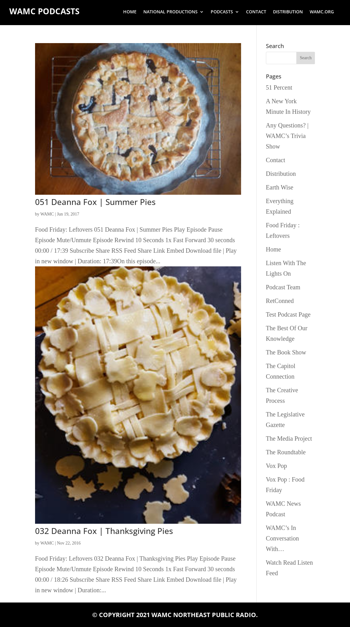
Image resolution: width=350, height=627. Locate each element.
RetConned (280, 300)
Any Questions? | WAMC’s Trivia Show (287, 136)
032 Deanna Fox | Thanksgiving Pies (104, 530)
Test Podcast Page (288, 314)
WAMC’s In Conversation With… (282, 538)
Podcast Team (283, 287)
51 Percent (279, 87)
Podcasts (222, 12)
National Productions (170, 12)
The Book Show (286, 352)
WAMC (47, 214)
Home (130, 12)
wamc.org (322, 12)
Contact (256, 12)
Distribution (288, 12)
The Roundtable (286, 452)
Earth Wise (279, 187)
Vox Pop (276, 465)
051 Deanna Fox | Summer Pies (95, 201)
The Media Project (289, 438)
